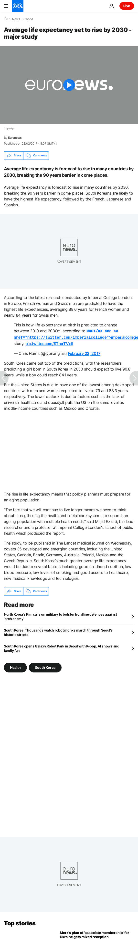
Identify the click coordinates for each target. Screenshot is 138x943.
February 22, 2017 (84, 352)
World (29, 19)
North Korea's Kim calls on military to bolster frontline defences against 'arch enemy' (60, 615)
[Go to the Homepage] (17, 6)
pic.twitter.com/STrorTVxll (49, 342)
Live (126, 6)
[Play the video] (69, 85)
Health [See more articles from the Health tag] (15, 666)
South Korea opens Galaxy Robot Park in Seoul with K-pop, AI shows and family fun (61, 647)
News (16, 19)
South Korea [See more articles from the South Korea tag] (45, 666)
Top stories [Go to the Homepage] (20, 922)
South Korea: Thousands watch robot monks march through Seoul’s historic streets (58, 631)
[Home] (5, 19)
